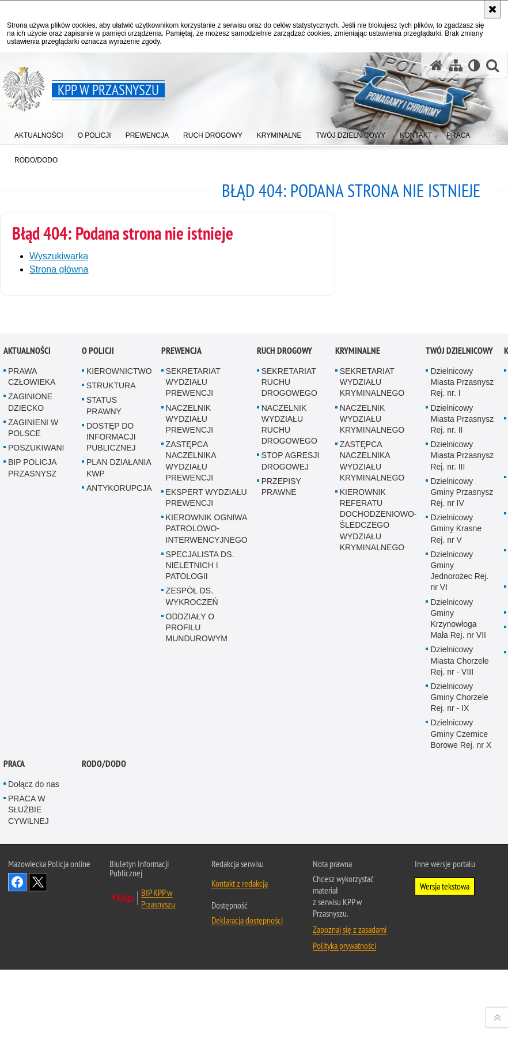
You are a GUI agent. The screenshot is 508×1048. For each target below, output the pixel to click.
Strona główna (58, 269)
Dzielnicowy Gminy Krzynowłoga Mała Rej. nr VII (458, 915)
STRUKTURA (111, 682)
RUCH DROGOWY (284, 648)
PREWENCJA (181, 648)
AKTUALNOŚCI (27, 648)
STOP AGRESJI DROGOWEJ (290, 758)
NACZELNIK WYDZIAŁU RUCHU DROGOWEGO (289, 721)
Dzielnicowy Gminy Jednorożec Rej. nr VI (459, 867)
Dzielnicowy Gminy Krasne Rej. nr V (456, 825)
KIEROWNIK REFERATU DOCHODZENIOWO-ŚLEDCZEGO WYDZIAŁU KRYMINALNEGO (378, 816)
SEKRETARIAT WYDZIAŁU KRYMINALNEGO (372, 679)
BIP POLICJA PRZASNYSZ (32, 765)
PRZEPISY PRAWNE (281, 783)
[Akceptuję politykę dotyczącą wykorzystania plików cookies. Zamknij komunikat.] (492, 9)
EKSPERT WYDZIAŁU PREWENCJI (206, 794)
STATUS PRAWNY (104, 703)
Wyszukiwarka (58, 256)
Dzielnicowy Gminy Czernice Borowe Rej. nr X (460, 1030)
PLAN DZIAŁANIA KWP (118, 765)
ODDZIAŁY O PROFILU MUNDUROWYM (197, 924)
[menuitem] (39, 132)
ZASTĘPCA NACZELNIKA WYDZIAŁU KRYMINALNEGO (372, 758)
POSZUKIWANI (36, 745)
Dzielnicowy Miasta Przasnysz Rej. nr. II (462, 715)
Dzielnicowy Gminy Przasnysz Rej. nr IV (461, 788)
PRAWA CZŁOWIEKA (31, 674)
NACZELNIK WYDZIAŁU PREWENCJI (189, 715)
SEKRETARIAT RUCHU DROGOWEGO (289, 679)
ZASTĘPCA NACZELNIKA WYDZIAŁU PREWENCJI (191, 758)
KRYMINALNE (357, 648)
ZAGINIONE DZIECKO (30, 699)
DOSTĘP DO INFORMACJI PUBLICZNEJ (111, 733)
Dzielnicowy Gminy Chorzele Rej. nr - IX (459, 993)
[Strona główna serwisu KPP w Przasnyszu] (436, 65)
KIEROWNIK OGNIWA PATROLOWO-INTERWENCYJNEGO (207, 825)
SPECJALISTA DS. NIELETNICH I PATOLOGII (200, 861)
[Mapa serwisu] (455, 65)
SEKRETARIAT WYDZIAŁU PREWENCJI (193, 679)
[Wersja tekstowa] (474, 65)
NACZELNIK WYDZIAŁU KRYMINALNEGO (372, 715)
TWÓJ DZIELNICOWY (459, 648)
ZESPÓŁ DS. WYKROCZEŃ (192, 893)
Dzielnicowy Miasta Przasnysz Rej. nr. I (462, 679)
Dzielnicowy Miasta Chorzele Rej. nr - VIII (459, 957)
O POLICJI (98, 648)
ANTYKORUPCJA (119, 784)
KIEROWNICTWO (119, 668)
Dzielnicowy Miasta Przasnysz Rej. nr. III (462, 752)
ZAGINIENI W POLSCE (33, 724)
